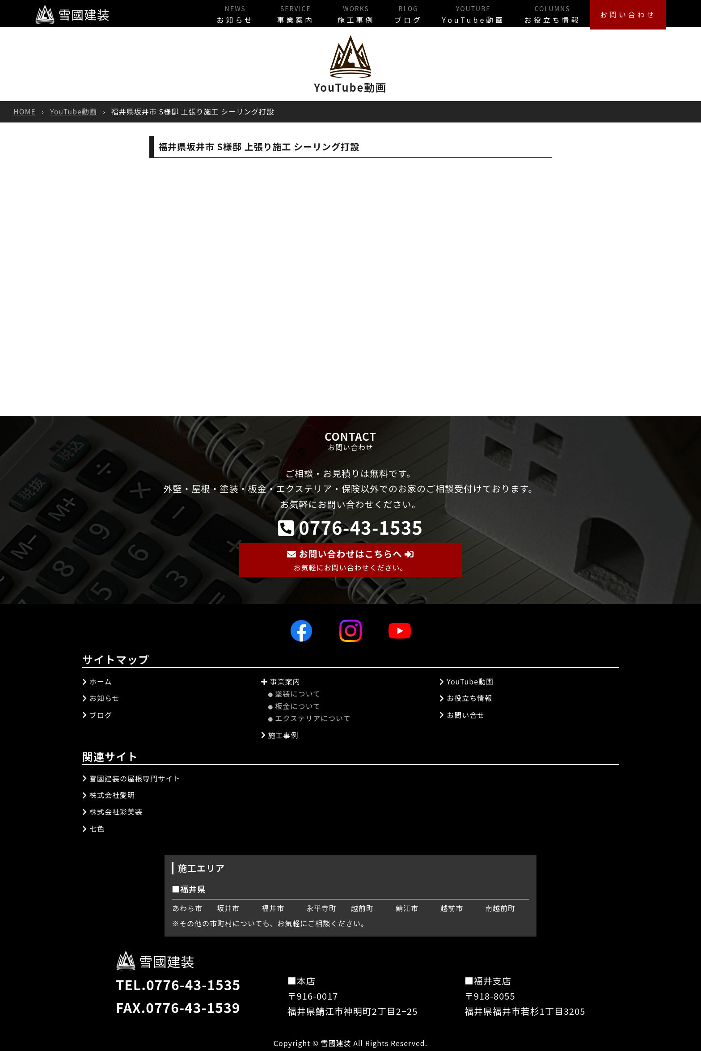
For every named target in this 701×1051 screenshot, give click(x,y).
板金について (294, 705)
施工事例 (323, 13)
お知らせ (194, 13)
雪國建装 (74, 13)
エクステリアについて (309, 718)
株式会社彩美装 (112, 811)
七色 (93, 828)
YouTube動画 (454, 13)
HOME (24, 111)
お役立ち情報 (541, 13)
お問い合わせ (624, 13)
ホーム (97, 680)
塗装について (294, 693)
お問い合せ (462, 714)
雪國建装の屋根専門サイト (131, 777)
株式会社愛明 (108, 794)
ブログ (382, 13)
